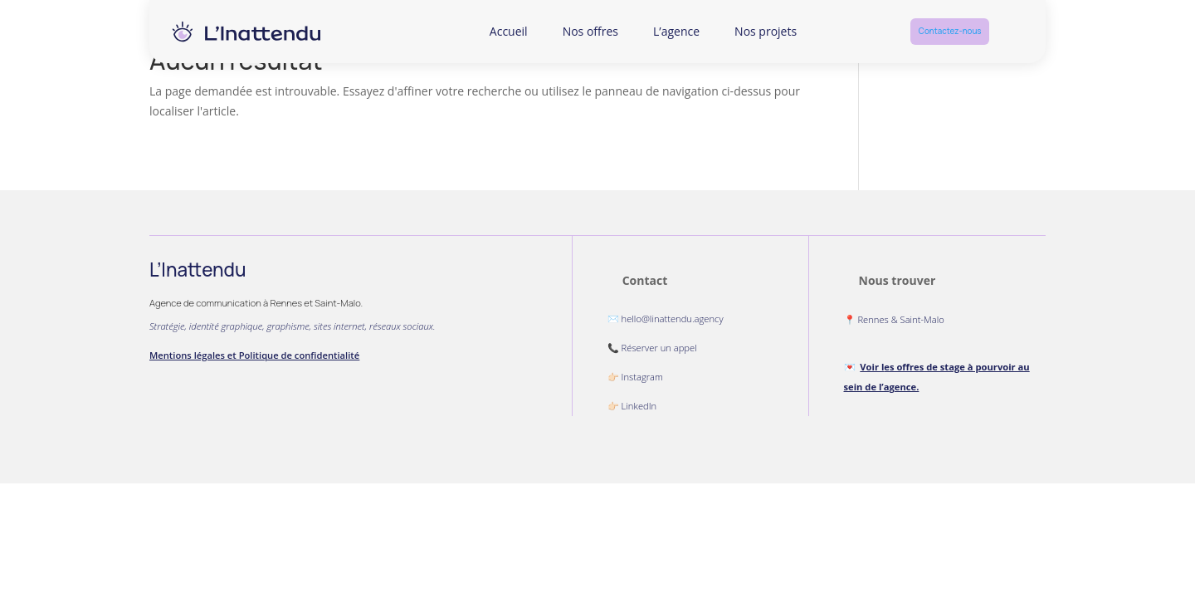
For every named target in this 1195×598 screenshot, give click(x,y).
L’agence (676, 31)
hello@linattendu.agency (673, 318)
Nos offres (590, 31)
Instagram (642, 376)
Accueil (509, 31)
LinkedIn (639, 405)
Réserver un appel (659, 347)
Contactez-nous (950, 31)
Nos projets (765, 31)
